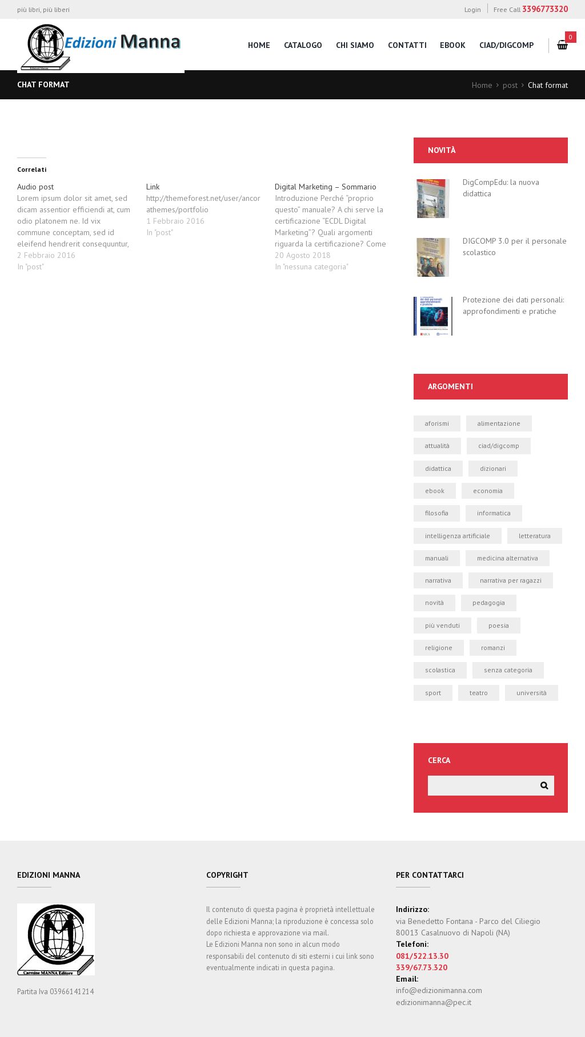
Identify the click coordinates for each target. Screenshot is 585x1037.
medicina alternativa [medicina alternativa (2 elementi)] (507, 558)
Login (472, 9)
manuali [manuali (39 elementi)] (436, 558)
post (510, 85)
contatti (407, 45)
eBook (453, 45)
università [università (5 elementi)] (531, 692)
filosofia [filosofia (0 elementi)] (436, 513)
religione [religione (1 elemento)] (438, 647)
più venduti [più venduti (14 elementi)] (442, 625)
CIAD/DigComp (506, 45)
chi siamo (355, 45)
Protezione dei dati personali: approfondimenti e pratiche (513, 305)
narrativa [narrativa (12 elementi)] (438, 580)
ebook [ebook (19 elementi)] (434, 490)
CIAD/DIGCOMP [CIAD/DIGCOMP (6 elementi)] (498, 445)
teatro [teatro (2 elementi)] (479, 692)
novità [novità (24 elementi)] (434, 603)
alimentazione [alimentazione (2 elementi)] (499, 423)
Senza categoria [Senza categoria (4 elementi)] (508, 669)
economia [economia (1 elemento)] (488, 490)
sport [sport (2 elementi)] (433, 692)
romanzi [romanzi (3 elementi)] (493, 647)
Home (482, 85)
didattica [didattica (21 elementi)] (438, 468)
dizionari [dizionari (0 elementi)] (493, 468)
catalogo (303, 45)
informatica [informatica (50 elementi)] (494, 513)
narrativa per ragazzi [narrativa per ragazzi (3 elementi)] (511, 580)
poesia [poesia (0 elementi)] (498, 625)
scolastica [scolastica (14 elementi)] (440, 669)
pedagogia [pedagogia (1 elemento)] (488, 603)
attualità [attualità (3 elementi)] (437, 445)
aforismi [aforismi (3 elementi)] (437, 423)
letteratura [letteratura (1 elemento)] (535, 535)
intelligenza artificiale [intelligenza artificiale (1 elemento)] (457, 535)
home (259, 45)
